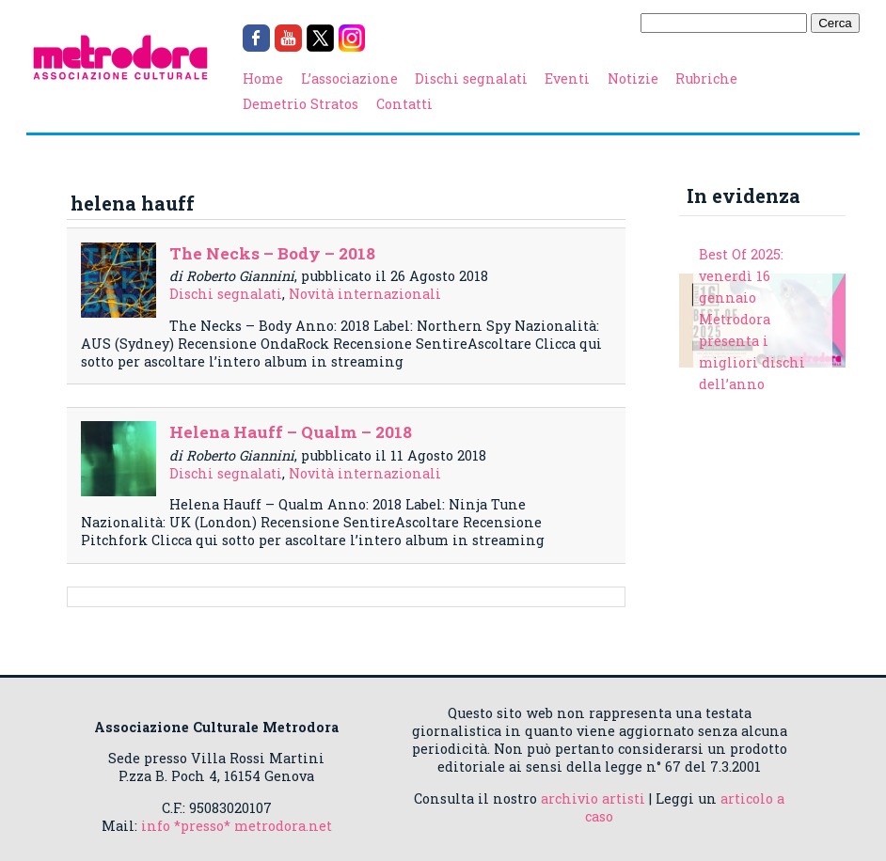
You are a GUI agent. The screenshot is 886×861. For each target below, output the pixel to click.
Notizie (633, 78)
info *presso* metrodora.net (236, 826)
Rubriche (706, 78)
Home (263, 78)
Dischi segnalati (471, 78)
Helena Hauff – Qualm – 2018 (290, 432)
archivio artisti (593, 798)
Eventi (567, 78)
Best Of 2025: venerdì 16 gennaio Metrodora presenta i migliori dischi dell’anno (752, 319)
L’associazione (349, 78)
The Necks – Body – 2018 (272, 253)
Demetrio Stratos (300, 104)
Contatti (404, 104)
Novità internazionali (365, 294)
